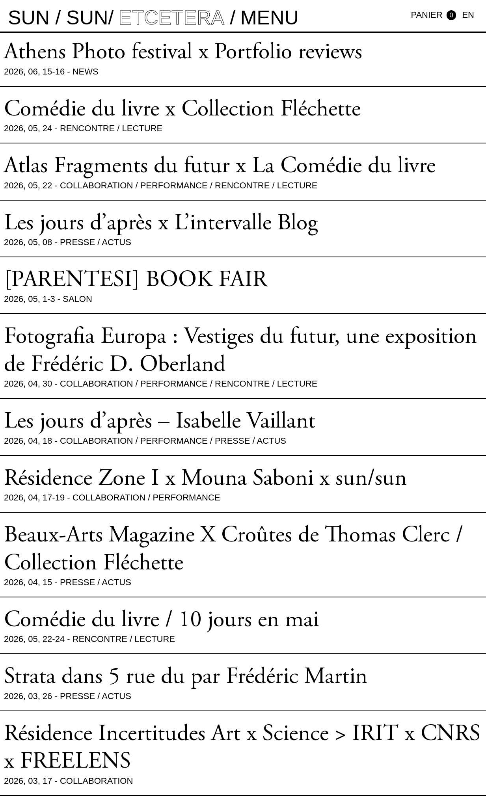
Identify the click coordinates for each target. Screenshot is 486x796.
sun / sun (58, 17)
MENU (269, 17)
